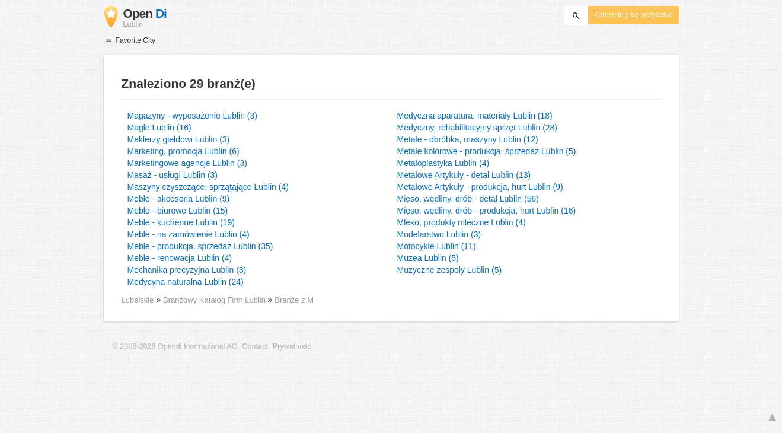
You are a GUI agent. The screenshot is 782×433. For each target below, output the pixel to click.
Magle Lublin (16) (159, 127)
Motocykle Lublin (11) (436, 246)
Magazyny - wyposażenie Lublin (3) (192, 115)
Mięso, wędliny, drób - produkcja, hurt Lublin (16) (486, 210)
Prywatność (292, 346)
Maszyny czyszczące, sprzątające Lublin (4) (208, 187)
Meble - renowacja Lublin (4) (179, 258)
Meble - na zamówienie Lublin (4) (188, 234)
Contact (254, 346)
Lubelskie (138, 299)
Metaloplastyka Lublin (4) (443, 163)
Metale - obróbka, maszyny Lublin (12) (467, 139)
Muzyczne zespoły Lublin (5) (449, 270)
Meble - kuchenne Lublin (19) (181, 222)
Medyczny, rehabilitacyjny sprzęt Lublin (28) (477, 127)
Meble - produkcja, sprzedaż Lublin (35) (200, 246)
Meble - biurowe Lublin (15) (177, 210)
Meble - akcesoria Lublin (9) (178, 198)
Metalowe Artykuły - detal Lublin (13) (464, 175)
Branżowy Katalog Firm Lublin (215, 299)
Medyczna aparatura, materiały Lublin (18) (475, 115)
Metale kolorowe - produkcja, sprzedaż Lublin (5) (486, 151)
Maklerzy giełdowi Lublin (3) (178, 139)
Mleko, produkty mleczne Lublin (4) (461, 222)
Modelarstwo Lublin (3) (439, 234)
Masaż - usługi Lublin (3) (172, 175)
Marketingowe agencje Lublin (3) (187, 163)
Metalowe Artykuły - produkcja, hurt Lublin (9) (480, 187)
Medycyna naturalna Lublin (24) (185, 281)
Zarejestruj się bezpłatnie (633, 15)
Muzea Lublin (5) (428, 258)
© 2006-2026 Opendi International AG (175, 346)
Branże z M (294, 299)
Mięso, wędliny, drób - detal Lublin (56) (468, 198)
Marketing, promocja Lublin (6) (183, 151)
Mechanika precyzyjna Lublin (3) (187, 270)
